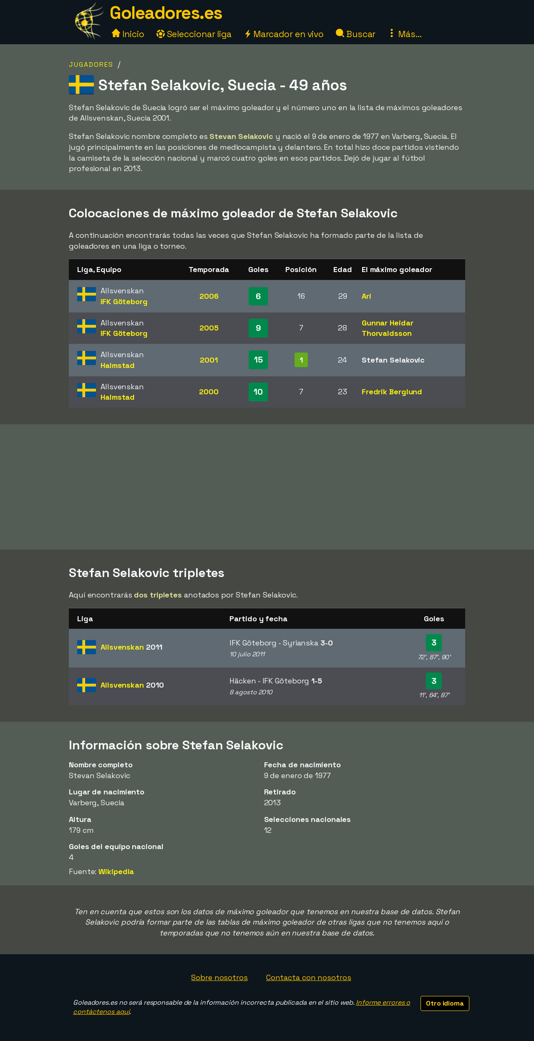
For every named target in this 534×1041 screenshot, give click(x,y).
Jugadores (91, 64)
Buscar (355, 34)
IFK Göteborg (124, 301)
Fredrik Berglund (392, 391)
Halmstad (118, 365)
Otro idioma (445, 1003)
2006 (209, 296)
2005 (209, 328)
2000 (209, 391)
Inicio (128, 34)
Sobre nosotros (219, 977)
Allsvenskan (131, 647)
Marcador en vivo (284, 34)
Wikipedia (116, 871)
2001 (209, 360)
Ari (366, 296)
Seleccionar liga (194, 34)
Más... (404, 34)
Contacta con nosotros (308, 977)
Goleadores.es (166, 13)
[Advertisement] (267, 486)
